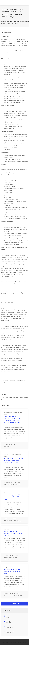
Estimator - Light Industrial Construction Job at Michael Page (12, 497)
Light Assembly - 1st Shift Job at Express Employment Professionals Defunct (13, 461)
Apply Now (14, 603)
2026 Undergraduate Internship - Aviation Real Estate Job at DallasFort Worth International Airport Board (13, 420)
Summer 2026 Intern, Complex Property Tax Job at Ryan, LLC (13, 533)
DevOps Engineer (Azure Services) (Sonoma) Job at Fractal (12, 572)
